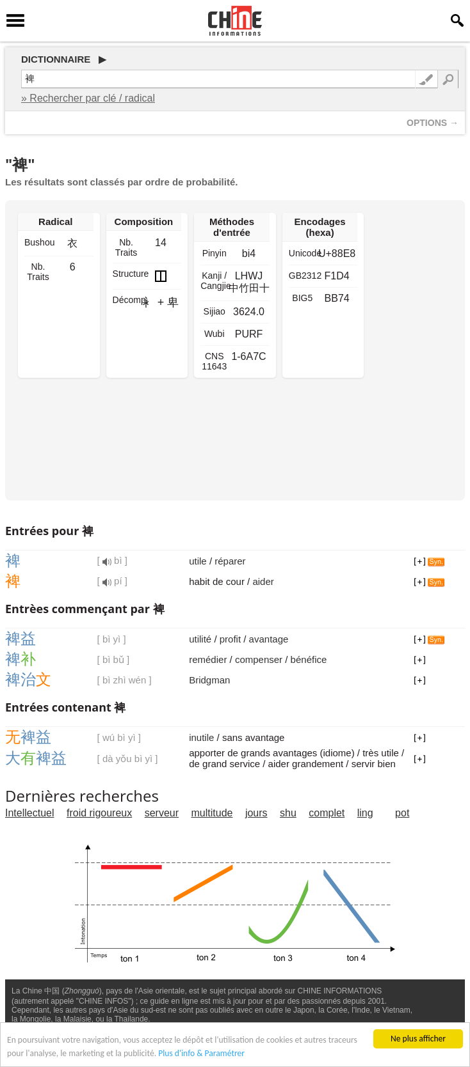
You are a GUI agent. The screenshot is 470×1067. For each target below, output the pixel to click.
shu (288, 812)
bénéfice (309, 659)
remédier (208, 659)
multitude (212, 812)
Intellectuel (29, 812)
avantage (269, 639)
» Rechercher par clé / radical (88, 98)
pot (402, 812)
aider (262, 581)
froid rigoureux (99, 812)
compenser (258, 659)
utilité (200, 639)
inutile (201, 737)
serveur (162, 812)
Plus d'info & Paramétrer (201, 1053)
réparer (230, 561)
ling (365, 812)
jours (256, 812)
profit (230, 639)
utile (198, 561)
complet (326, 812)
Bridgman (209, 679)
